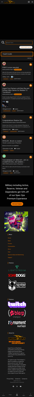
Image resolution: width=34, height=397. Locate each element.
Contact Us (17, 378)
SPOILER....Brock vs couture (12, 141)
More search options (26, 47)
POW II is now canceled (10, 67)
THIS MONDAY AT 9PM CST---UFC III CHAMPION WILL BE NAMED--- (15, 161)
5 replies (15, 109)
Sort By (29, 58)
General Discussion (21, 122)
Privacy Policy (10, 378)
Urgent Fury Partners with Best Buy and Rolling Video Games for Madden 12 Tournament (15, 90)
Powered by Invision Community (17, 382)
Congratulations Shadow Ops (12, 120)
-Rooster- (4, 143)
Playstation (18, 143)
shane (3, 69)
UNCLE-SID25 (5, 164)
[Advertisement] (17, 18)
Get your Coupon (17, 204)
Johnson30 (5, 122)
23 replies (15, 129)
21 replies (17, 148)
